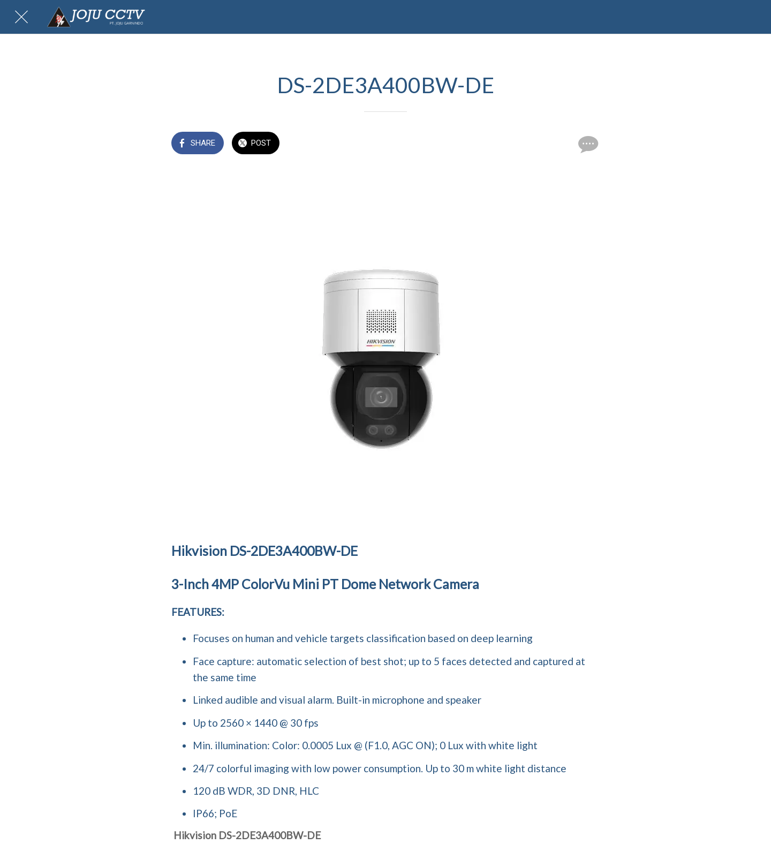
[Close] (21, 17)
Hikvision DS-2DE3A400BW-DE (247, 835)
